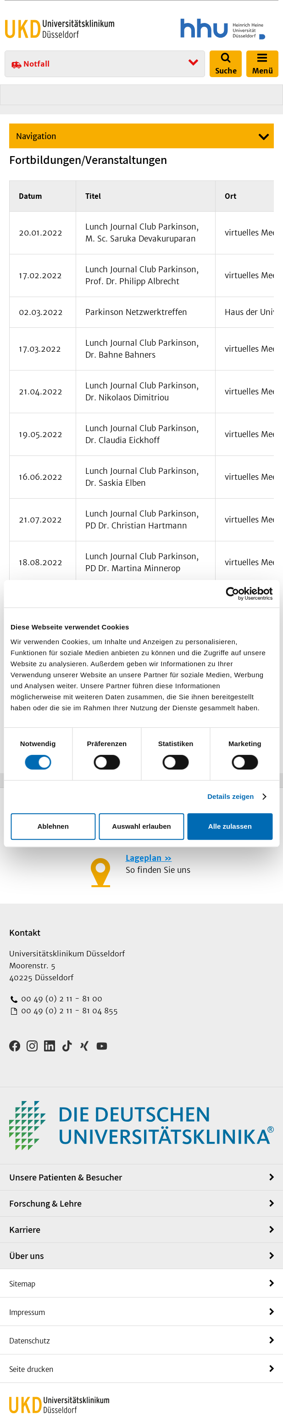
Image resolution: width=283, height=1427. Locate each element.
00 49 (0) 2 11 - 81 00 (60, 998)
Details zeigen (230, 796)
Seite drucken (31, 1369)
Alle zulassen (230, 826)
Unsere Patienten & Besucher (65, 1177)
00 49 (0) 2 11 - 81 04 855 (68, 1010)
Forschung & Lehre (45, 1203)
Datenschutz (29, 1341)
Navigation (36, 136)
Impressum (27, 1312)
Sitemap (22, 1284)
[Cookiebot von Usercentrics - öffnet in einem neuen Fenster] (232, 594)
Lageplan (143, 858)
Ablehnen (53, 826)
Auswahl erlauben (141, 826)
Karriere (24, 1230)
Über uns (26, 1256)
